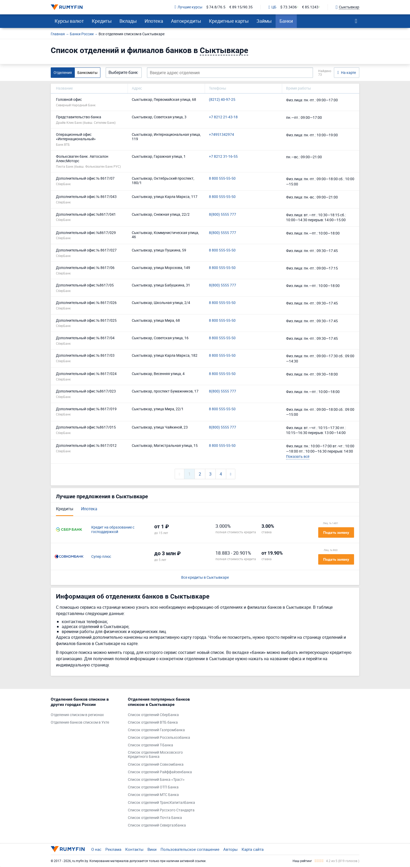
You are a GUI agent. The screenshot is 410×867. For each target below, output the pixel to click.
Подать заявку (336, 532)
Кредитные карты (229, 21)
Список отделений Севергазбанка (157, 825)
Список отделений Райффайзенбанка (160, 772)
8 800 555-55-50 (222, 178)
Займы (264, 21)
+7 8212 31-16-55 (223, 156)
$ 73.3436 (288, 7)
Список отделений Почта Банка (155, 818)
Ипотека (154, 21)
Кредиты (102, 21)
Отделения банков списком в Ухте (80, 722)
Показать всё (297, 456)
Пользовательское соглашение (190, 849)
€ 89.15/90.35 (241, 7)
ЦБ (272, 7)
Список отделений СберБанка (153, 715)
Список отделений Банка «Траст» (156, 779)
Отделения (63, 72)
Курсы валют (69, 21)
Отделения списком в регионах (77, 715)
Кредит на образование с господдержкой (112, 529)
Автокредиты (186, 21)
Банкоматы (87, 72)
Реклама (113, 849)
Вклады (128, 21)
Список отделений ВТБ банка (153, 722)
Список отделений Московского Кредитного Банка (155, 754)
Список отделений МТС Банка (153, 795)
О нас (96, 849)
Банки (286, 21)
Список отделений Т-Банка (150, 745)
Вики (152, 849)
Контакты (134, 849)
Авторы (230, 849)
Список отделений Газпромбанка (156, 730)
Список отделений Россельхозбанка (159, 737)
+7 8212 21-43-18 (223, 117)
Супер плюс (101, 556)
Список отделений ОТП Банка (153, 787)
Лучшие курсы (188, 7)
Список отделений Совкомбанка (156, 764)
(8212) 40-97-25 (222, 99)
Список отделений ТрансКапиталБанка (161, 802)
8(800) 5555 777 (222, 214)
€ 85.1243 (310, 7)
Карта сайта (253, 849)
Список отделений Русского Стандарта (161, 810)
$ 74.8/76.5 (215, 7)
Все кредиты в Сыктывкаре (205, 577)
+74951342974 (221, 134)
